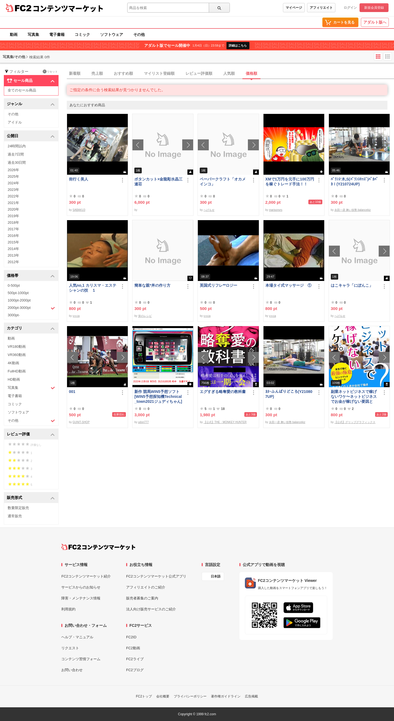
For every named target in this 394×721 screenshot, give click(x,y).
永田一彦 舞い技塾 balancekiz (352, 209)
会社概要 (162, 696)
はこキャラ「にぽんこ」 (352, 285)
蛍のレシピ (145, 315)
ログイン (350, 8)
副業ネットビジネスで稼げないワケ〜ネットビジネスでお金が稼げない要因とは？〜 (354, 396)
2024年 (13, 183)
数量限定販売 (18, 508)
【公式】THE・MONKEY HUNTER (225, 422)
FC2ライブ (135, 659)
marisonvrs (275, 209)
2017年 (13, 229)
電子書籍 (57, 34)
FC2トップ (144, 696)
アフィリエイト (321, 8)
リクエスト (70, 648)
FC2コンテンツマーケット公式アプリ (156, 576)
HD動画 (14, 379)
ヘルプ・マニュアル (77, 637)
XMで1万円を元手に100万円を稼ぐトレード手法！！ (289, 181)
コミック (82, 34)
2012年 (13, 262)
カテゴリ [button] (31, 328)
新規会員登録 (374, 8)
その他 (139, 34)
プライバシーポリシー (190, 696)
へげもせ (209, 209)
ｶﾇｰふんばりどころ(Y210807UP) (288, 394)
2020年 (13, 209)
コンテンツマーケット (68, 8)
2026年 (13, 170)
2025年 (13, 176)
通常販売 (15, 516)
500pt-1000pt (18, 293)
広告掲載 (251, 696)
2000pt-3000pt (31, 308)
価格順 (251, 73)
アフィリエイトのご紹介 (145, 587)
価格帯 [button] (31, 275)
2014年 (13, 249)
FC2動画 (133, 648)
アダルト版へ (374, 22)
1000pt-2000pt (19, 300)
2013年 (13, 255)
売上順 (97, 73)
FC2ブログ (135, 670)
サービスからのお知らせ (80, 587)
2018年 (13, 222)
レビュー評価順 (199, 73)
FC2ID (131, 637)
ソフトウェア (111, 34)
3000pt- (14, 315)
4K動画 (13, 363)
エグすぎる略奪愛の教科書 (223, 391)
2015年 (13, 242)
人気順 (229, 73)
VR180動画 (17, 346)
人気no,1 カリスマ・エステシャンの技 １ (92, 287)
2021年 (13, 203)
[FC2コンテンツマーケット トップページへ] (98, 547)
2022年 (13, 196)
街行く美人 (78, 179)
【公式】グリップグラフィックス (354, 422)
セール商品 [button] (31, 81)
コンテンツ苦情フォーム (80, 659)
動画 (14, 34)
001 (72, 391)
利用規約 (68, 609)
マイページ (294, 8)
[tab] (230, 73)
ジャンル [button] (31, 104)
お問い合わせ (72, 670)
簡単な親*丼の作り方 (152, 285)
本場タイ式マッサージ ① (288, 285)
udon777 (143, 422)
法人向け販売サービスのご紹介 (151, 609)
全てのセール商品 (22, 90)
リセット (50, 71)
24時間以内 (17, 146)
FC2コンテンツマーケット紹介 (86, 576)
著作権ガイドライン (226, 696)
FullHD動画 (17, 371)
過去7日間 (16, 154)
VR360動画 (17, 355)
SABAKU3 (79, 209)
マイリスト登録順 (159, 73)
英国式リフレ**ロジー (218, 285)
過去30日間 (17, 162)
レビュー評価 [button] (31, 434)
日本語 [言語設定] (216, 576)
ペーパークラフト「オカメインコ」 (223, 181)
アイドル (15, 122)
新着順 (74, 73)
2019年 (13, 216)
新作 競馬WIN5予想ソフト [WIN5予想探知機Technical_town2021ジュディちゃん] (158, 396)
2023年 (13, 190)
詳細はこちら (238, 45)
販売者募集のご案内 (142, 598)
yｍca (76, 315)
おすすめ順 (123, 73)
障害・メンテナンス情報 (80, 598)
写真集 (33, 34)
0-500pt (14, 285)
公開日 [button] (31, 136)
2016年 (13, 236)
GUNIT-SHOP (81, 422)
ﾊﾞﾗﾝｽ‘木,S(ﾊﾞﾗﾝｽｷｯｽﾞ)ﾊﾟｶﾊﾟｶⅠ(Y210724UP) (354, 181)
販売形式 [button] (31, 498)
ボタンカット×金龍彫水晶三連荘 (158, 181)
